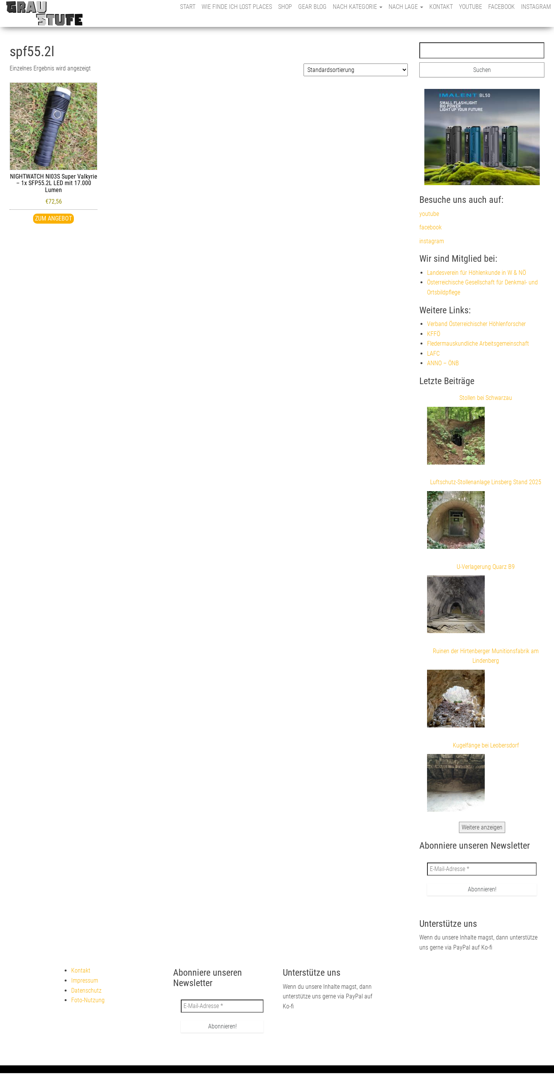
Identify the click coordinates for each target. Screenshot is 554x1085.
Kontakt (441, 6)
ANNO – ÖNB (443, 363)
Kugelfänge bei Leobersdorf (486, 745)
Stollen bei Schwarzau (485, 397)
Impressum (84, 980)
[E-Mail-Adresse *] (482, 869)
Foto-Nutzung (88, 1000)
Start (187, 6)
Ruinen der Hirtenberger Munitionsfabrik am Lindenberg (486, 656)
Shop (285, 6)
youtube (470, 6)
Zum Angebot (53, 218)
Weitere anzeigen (482, 827)
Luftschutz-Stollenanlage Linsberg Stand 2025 (485, 482)
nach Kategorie (357, 6)
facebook (501, 6)
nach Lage (406, 6)
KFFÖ (433, 334)
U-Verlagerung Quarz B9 (486, 566)
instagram (536, 6)
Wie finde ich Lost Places (237, 6)
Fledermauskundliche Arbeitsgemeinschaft (478, 343)
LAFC (433, 353)
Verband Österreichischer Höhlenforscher (476, 324)
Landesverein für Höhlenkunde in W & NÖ (476, 272)
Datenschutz (86, 990)
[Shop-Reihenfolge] (356, 70)
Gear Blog (312, 6)
